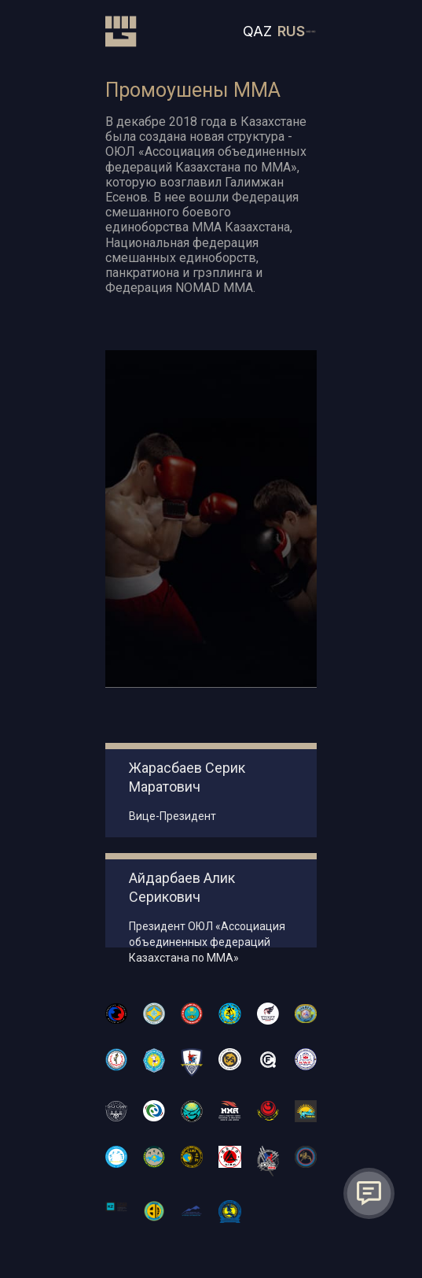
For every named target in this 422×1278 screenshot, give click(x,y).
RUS (291, 31)
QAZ (257, 31)
